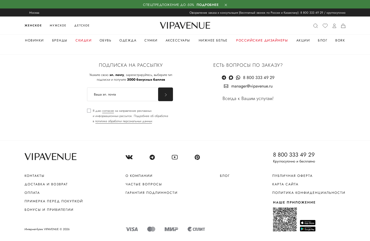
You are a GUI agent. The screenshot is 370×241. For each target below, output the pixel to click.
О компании (139, 175)
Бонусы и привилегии (49, 209)
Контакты (35, 175)
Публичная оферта (292, 175)
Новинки (34, 40)
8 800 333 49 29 (311, 12)
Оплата (32, 192)
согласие (108, 110)
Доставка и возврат (46, 184)
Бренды (59, 40)
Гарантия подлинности (152, 192)
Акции (303, 40)
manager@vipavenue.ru (252, 86)
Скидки (84, 40)
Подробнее (208, 4)
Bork (340, 40)
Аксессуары (178, 40)
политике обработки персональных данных (123, 121)
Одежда (127, 40)
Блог (322, 40)
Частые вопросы (144, 184)
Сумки (151, 40)
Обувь (106, 40)
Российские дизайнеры (262, 40)
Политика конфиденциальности (308, 192)
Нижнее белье (213, 40)
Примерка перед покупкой (54, 201)
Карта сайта (285, 184)
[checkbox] (127, 116)
